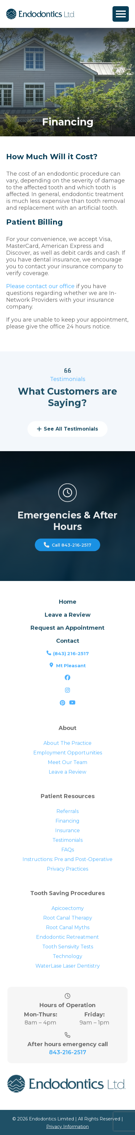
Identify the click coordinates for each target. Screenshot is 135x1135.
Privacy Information (67, 1130)
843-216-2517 (67, 1069)
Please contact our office (40, 288)
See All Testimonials (67, 438)
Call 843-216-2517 (67, 553)
